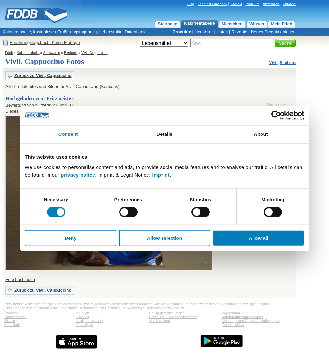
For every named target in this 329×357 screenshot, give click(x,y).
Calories (82, 317)
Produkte (182, 32)
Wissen (256, 24)
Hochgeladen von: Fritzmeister (39, 98)
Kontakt (236, 4)
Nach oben (277, 104)
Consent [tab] (68, 134)
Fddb (9, 53)
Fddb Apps (84, 325)
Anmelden (271, 4)
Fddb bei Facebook (212, 4)
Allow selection (164, 237)
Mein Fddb (281, 24)
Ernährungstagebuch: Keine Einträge (45, 42)
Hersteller (204, 32)
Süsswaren (51, 53)
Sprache (289, 4)
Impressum (231, 313)
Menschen (232, 24)
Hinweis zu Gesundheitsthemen (173, 317)
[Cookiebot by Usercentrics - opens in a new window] (276, 115)
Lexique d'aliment (89, 321)
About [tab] (261, 134)
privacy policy (78, 174)
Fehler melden (233, 325)
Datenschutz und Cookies (242, 317)
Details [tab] (164, 134)
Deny (70, 237)
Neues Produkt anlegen (273, 32)
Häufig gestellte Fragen (166, 313)
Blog (190, 4)
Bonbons (70, 53)
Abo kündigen (159, 321)
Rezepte (239, 32)
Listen (222, 32)
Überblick (11, 313)
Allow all (258, 237)
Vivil (273, 62)
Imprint (161, 174)
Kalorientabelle (199, 23)
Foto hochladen (20, 279)
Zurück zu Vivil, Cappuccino (43, 75)
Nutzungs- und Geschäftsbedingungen (251, 321)
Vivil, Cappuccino (94, 53)
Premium (252, 4)
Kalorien (82, 313)
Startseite (167, 24)
